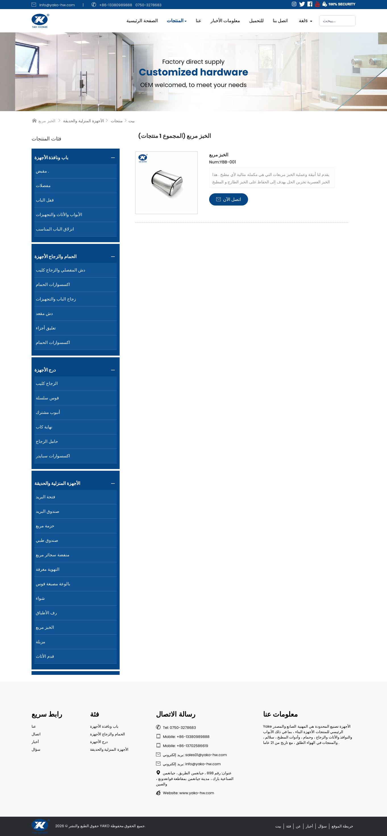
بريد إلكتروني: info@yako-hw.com (188, 764)
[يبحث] (337, 19)
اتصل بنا (280, 19)
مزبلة (40, 642)
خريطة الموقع (342, 826)
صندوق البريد (47, 511)
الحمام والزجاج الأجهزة (55, 256)
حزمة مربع (45, 526)
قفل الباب (45, 200)
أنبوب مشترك (48, 412)
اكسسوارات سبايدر (53, 456)
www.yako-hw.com (196, 793)
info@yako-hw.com (57, 5)
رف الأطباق (46, 613)
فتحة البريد (45, 497)
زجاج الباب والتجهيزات (56, 299)
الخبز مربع (45, 627)
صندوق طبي (47, 540)
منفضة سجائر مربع (52, 555)
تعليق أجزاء (46, 328)
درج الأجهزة (45, 370)
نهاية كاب (44, 427)
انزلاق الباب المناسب (55, 229)
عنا (198, 19)
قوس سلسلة (47, 398)
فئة (288, 826)
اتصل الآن (228, 199)
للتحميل (256, 19)
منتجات (117, 121)
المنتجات (175, 19)
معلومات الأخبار (225, 19)
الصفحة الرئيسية (141, 19)
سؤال (36, 749)
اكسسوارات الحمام (53, 284)
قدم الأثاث (45, 656)
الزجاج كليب (47, 383)
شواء (40, 598)
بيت (131, 121)
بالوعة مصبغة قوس (53, 584)
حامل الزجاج (47, 441)
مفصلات (43, 185)
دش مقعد (44, 313)
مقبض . (42, 171)
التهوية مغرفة (47, 569)
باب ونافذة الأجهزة (51, 157)
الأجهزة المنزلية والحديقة (83, 121)
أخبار (35, 741)
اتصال (36, 734)
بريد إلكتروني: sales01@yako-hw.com (191, 754)
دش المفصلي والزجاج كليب (60, 270)
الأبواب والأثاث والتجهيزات (59, 214)
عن (298, 826)
